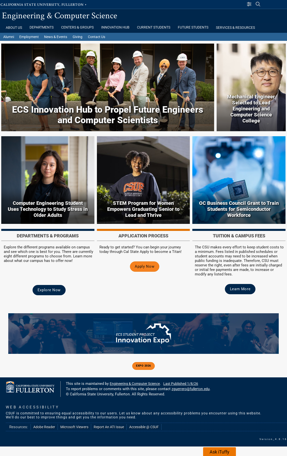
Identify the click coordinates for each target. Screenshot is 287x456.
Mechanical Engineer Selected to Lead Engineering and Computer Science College (251, 109)
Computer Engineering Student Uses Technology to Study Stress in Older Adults (48, 209)
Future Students (193, 27)
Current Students (153, 27)
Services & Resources (235, 28)
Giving (77, 37)
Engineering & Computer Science (59, 15)
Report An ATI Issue (109, 427)
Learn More (240, 289)
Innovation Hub (115, 27)
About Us (14, 28)
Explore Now (49, 290)
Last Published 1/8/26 (180, 384)
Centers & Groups (77, 27)
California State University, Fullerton (44, 4)
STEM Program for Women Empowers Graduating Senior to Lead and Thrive (143, 209)
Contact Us (96, 37)
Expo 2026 (143, 365)
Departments (42, 27)
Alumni (8, 37)
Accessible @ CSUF (144, 427)
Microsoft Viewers (74, 427)
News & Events (55, 37)
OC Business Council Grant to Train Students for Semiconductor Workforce (239, 209)
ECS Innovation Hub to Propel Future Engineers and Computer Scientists (107, 114)
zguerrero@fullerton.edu (191, 389)
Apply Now (144, 266)
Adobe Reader (44, 427)
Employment (29, 37)
